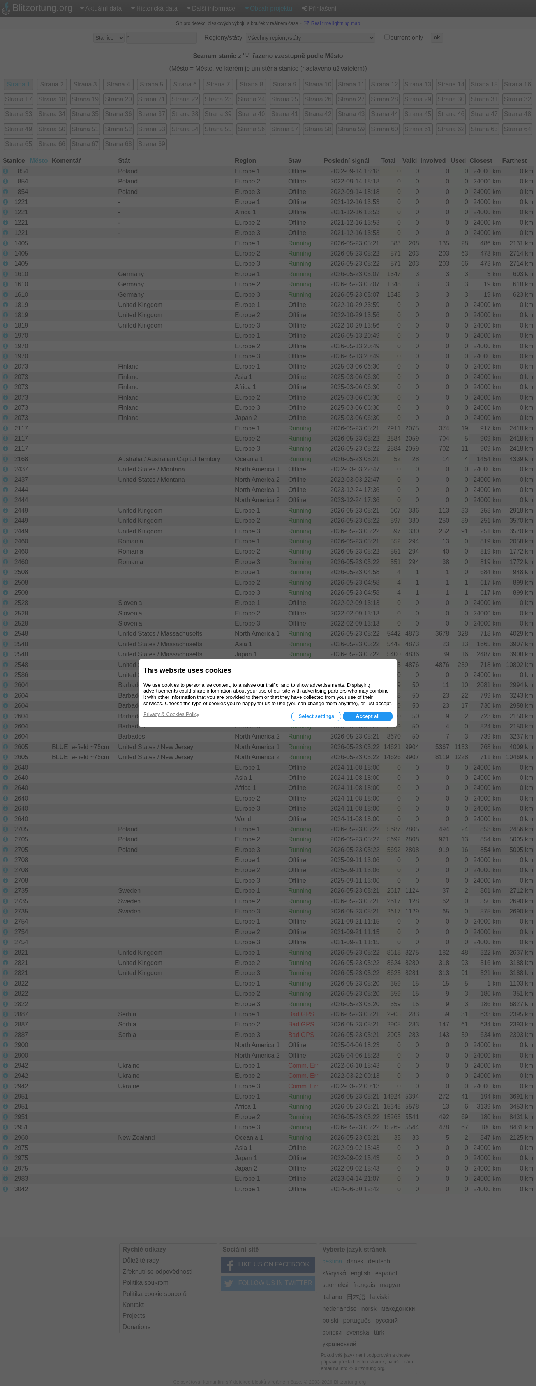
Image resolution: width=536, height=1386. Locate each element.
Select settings (316, 716)
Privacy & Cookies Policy (171, 714)
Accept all (367, 716)
